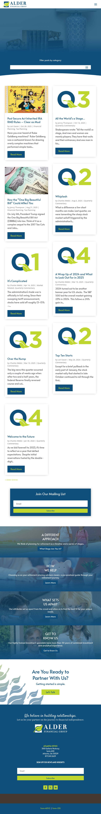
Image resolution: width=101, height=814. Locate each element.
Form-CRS (56, 808)
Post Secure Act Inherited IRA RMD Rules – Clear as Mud (24, 120)
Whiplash (61, 196)
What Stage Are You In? (50, 548)
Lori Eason (14, 126)
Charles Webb (16, 285)
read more (16, 154)
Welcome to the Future (20, 436)
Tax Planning (21, 129)
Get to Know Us (51, 650)
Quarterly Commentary (25, 288)
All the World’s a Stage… (70, 118)
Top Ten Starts (63, 355)
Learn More (50, 582)
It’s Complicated (17, 281)
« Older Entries (11, 480)
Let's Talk (50, 692)
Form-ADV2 (45, 808)
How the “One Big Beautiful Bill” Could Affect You (24, 201)
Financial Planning (15, 210)
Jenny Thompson (17, 207)
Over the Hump (16, 359)
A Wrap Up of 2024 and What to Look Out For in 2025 (73, 275)
